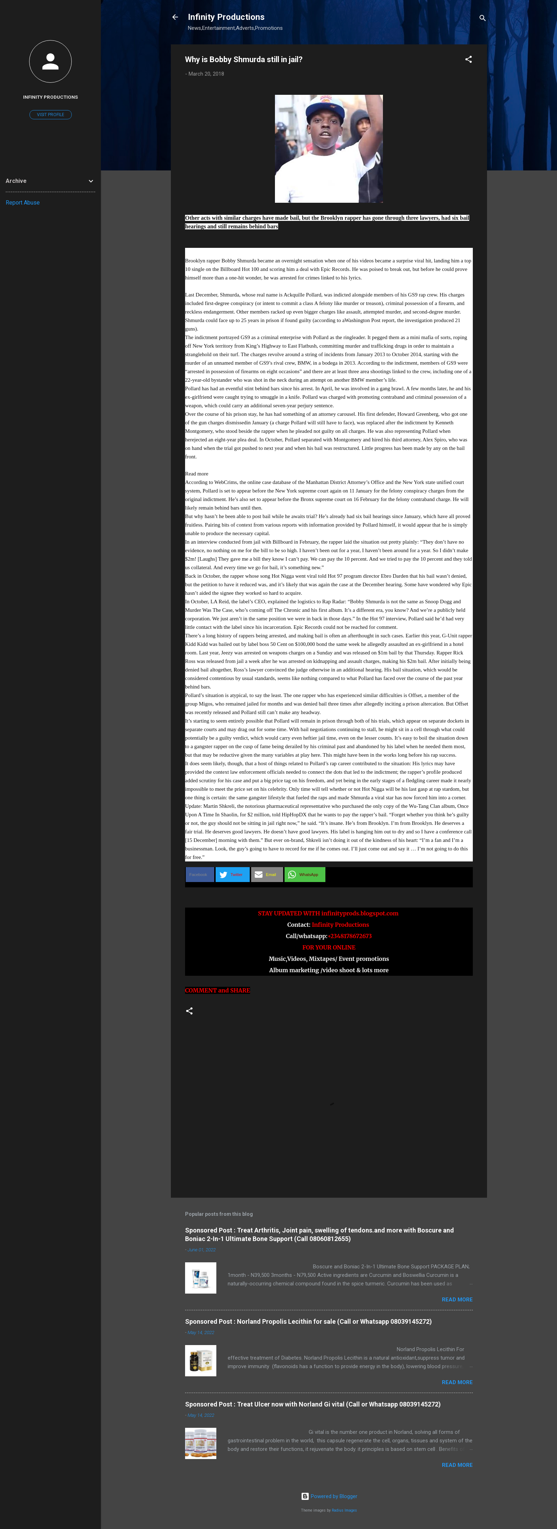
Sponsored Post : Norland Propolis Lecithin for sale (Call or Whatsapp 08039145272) (308, 1321)
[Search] (482, 19)
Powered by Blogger (329, 1496)
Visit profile (50, 114)
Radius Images (344, 1510)
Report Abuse (23, 202)
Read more (457, 1299)
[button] (468, 60)
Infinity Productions (226, 17)
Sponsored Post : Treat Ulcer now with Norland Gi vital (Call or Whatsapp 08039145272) (313, 1404)
